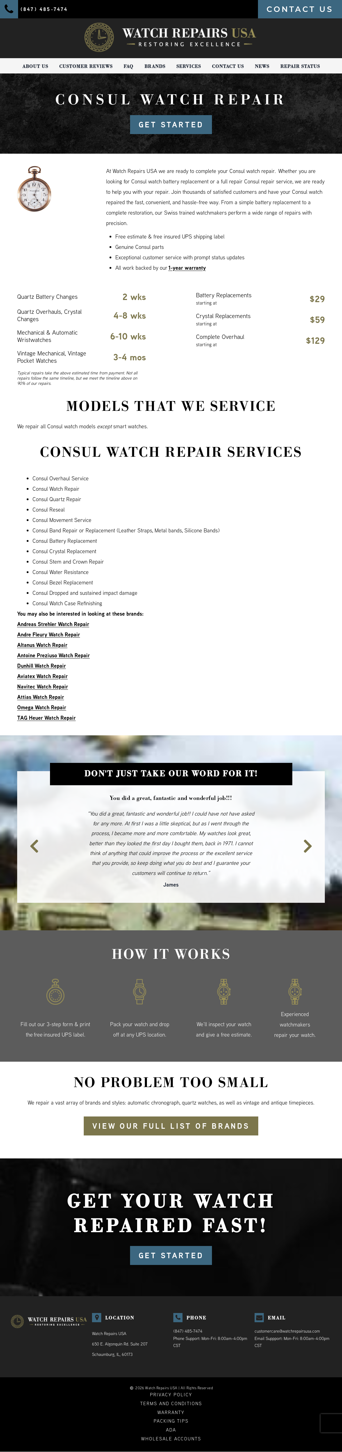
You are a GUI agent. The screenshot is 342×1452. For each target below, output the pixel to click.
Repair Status (300, 66)
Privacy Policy (171, 1395)
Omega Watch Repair (41, 707)
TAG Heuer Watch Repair (46, 718)
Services (188, 66)
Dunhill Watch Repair (42, 666)
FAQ (128, 66)
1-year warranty (187, 268)
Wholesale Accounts (171, 1439)
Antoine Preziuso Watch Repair (54, 655)
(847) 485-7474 (187, 1331)
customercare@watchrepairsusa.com (287, 1331)
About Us (35, 66)
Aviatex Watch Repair (42, 676)
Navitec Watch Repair (42, 686)
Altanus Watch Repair (42, 645)
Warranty (171, 1412)
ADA (171, 1430)
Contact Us (228, 66)
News (262, 66)
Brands (154, 66)
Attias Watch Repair (40, 697)
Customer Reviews (86, 66)
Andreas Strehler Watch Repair (53, 624)
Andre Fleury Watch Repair (49, 634)
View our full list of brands (171, 1126)
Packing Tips (171, 1421)
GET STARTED (171, 124)
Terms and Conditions (171, 1403)
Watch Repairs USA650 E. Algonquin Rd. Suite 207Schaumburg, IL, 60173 (120, 1344)
